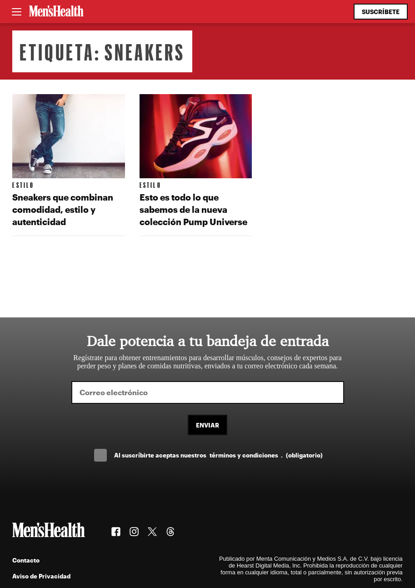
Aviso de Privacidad (41, 576)
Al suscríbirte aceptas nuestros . (218, 455)
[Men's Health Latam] (56, 11)
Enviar (207, 425)
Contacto (26, 560)
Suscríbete (381, 11)
